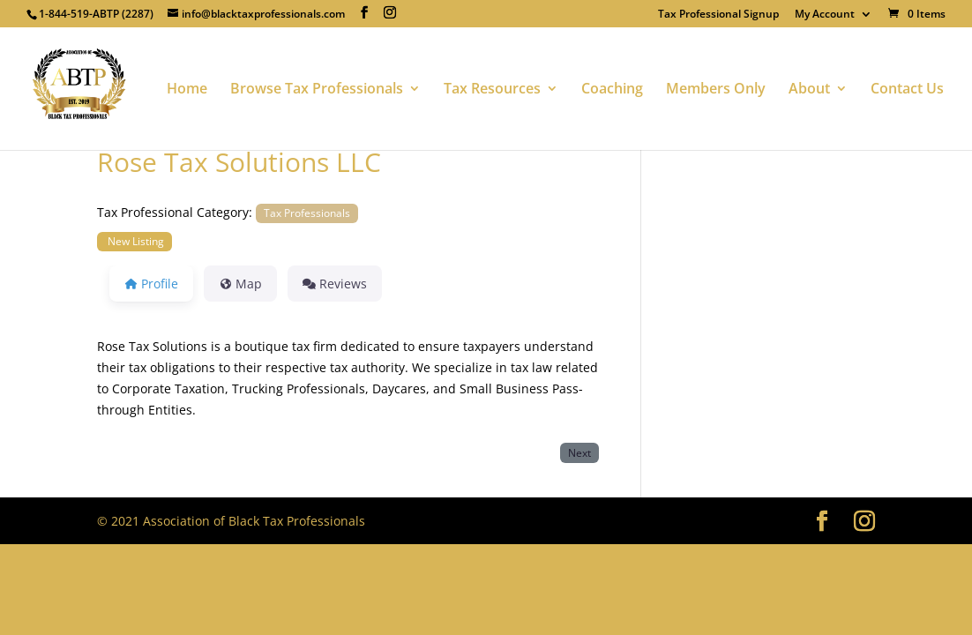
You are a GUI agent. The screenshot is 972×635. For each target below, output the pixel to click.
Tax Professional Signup (718, 15)
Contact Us (907, 90)
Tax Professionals (307, 212)
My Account (825, 15)
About (809, 90)
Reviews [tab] (335, 283)
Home (187, 90)
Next (579, 452)
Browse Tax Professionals (316, 90)
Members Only (716, 90)
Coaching (612, 90)
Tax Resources (492, 90)
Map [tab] (240, 283)
